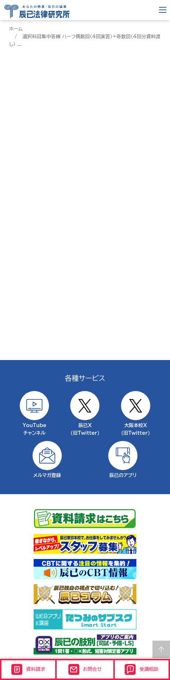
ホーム (16, 29)
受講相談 (141, 669)
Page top (161, 649)
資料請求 (28, 669)
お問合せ (85, 669)
